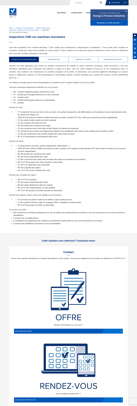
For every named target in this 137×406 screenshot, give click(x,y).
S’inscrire (113, 368)
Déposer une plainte (54, 329)
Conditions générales (45, 402)
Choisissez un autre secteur (109, 23)
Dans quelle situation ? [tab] (113, 59)
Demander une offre (25, 294)
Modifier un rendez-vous (83, 294)
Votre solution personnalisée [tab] (24, 59)
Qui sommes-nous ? (79, 392)
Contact (124, 392)
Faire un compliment (25, 329)
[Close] (126, 11)
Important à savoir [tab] (83, 59)
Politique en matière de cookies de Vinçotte (94, 402)
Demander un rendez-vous (54, 294)
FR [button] (125, 2)
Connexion (114, 2)
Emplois (111, 392)
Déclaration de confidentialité (118, 402)
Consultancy (77, 13)
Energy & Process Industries (24, 28)
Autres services (83, 329)
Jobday (89, 13)
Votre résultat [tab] (54, 59)
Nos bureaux (97, 392)
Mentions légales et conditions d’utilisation (67, 402)
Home (11, 28)
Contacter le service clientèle (112, 294)
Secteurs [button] (62, 13)
